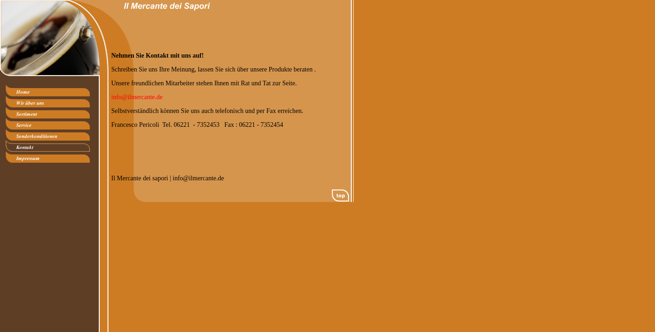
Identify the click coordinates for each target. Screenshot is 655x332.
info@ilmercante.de (136, 97)
